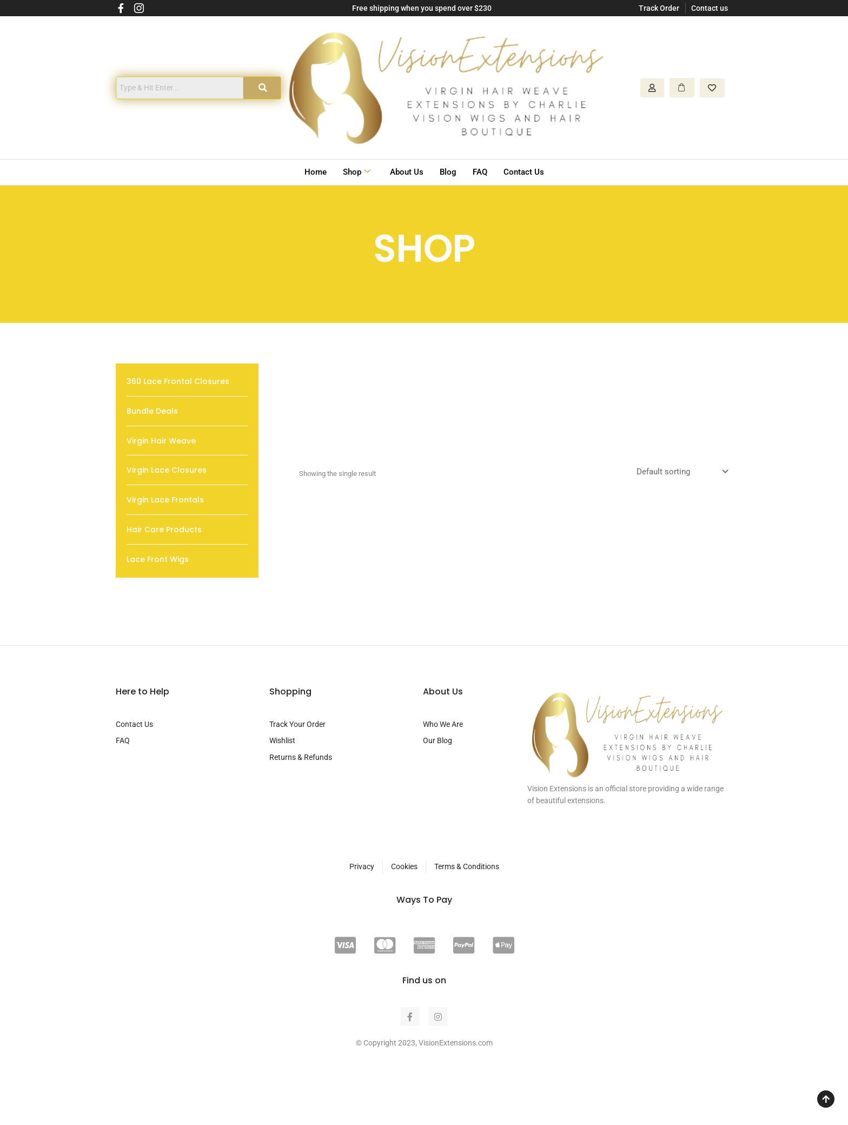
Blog (448, 172)
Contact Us (524, 172)
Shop (356, 172)
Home (315, 172)
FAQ (480, 172)
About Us (406, 172)
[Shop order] (681, 472)
